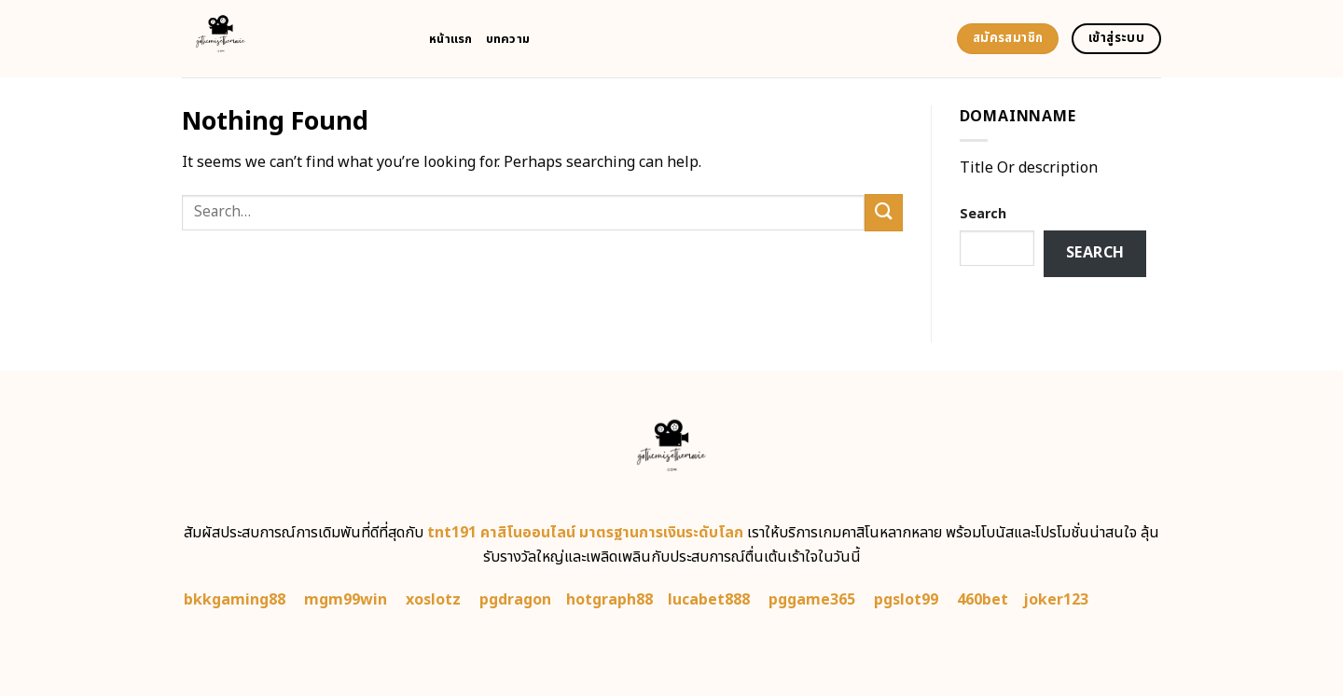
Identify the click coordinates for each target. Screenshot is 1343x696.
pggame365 (811, 600)
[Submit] (883, 212)
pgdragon (515, 600)
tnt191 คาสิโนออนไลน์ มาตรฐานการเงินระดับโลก (585, 533)
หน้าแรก (451, 39)
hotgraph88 (609, 600)
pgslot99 (906, 600)
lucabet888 (709, 600)
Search (983, 214)
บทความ (508, 39)
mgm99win (345, 600)
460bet (982, 600)
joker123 (1055, 600)
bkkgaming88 (234, 600)
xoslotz (433, 600)
